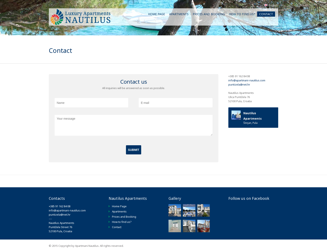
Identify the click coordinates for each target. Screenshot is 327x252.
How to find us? (242, 14)
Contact (266, 14)
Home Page (156, 14)
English (271, 5)
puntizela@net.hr (239, 84)
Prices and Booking (209, 14)
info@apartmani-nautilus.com (246, 80)
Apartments (179, 14)
